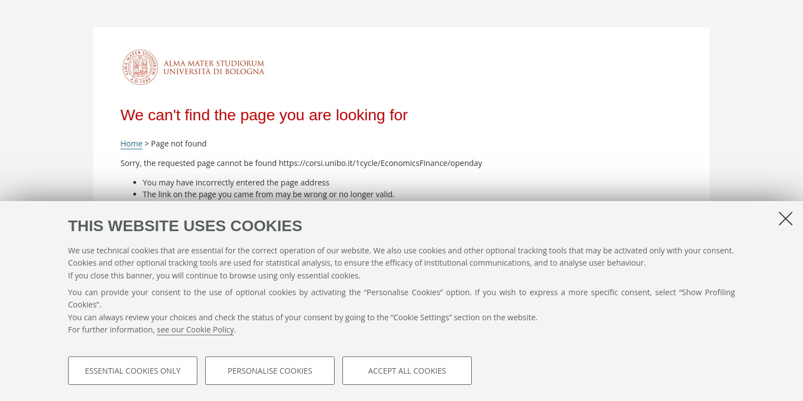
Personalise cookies (270, 371)
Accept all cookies (407, 371)
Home (131, 143)
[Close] (786, 219)
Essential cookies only (133, 371)
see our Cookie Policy (195, 330)
